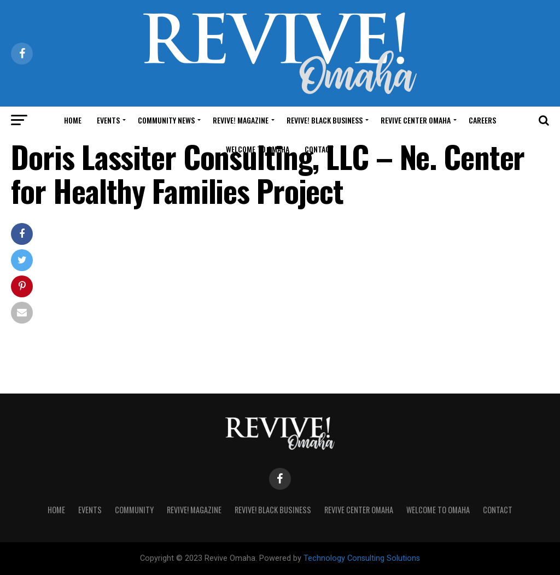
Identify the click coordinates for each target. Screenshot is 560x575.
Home (72, 120)
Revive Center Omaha (416, 120)
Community (134, 509)
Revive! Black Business (325, 120)
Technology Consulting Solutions (362, 558)
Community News (166, 120)
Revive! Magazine (241, 120)
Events (108, 120)
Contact (319, 149)
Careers (482, 120)
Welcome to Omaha (257, 149)
